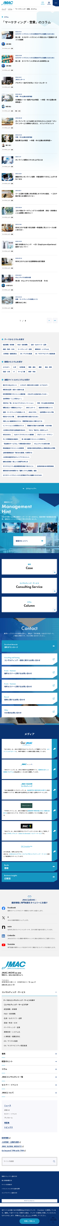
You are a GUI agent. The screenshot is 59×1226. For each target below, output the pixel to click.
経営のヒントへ (29, 541)
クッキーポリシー (26, 1215)
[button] (29, 992)
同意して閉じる (29, 1221)
